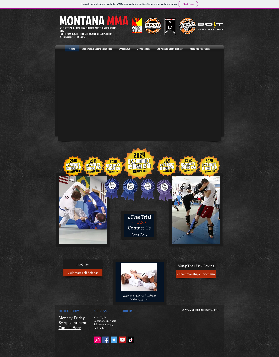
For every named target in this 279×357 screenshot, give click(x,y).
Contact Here (70, 327)
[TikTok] (131, 340)
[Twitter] (114, 340)
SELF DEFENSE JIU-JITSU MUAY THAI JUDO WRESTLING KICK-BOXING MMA (88, 30)
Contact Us (139, 227)
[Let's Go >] (139, 234)
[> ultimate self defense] (82, 272)
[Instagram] (97, 340)
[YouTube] (122, 340)
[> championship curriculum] (196, 274)
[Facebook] (105, 340)
